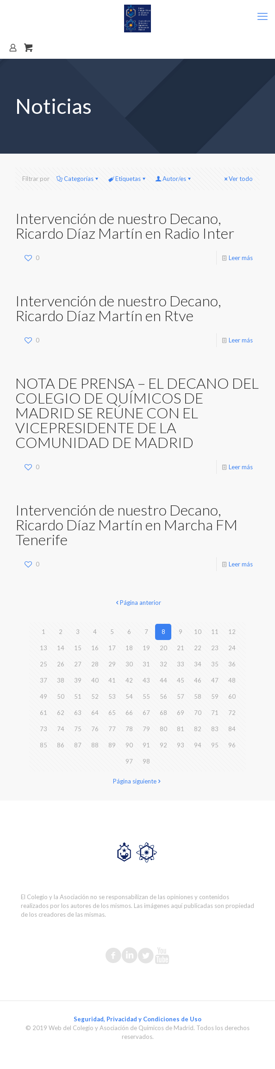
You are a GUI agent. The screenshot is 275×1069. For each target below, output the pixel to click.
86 (60, 745)
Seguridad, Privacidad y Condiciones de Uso (137, 1019)
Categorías (78, 178)
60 (232, 696)
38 (60, 680)
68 (163, 712)
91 (146, 745)
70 (197, 712)
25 (43, 664)
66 (129, 712)
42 (129, 680)
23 (215, 648)
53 (112, 696)
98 (146, 761)
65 (112, 712)
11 (215, 631)
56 (163, 696)
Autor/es (173, 178)
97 (129, 761)
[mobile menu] (262, 16)
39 (77, 680)
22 (197, 648)
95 (215, 745)
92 (163, 745)
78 (129, 729)
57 (180, 696)
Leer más (241, 257)
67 (146, 712)
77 (112, 729)
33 (180, 664)
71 (215, 712)
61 (43, 712)
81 (180, 729)
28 (95, 664)
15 (77, 648)
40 (95, 680)
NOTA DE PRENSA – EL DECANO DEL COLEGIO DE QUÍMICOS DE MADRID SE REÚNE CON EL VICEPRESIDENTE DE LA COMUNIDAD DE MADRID (137, 412)
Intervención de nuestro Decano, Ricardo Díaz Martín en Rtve (118, 308)
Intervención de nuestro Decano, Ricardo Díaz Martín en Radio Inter (124, 225)
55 (146, 696)
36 (232, 664)
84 (232, 729)
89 (112, 745)
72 (232, 712)
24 (232, 648)
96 (232, 745)
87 (77, 745)
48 (232, 680)
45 (180, 680)
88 (95, 745)
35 (215, 664)
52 (95, 696)
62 (60, 712)
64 (95, 712)
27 (77, 664)
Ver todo (238, 178)
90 (129, 745)
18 (129, 648)
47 (215, 680)
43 (146, 680)
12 (232, 631)
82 (197, 729)
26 (60, 664)
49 (43, 696)
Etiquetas (127, 178)
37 (43, 680)
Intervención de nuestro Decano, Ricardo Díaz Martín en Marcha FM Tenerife (126, 524)
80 (163, 729)
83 (215, 729)
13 (43, 648)
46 (197, 680)
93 (180, 745)
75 (77, 729)
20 (163, 648)
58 (197, 696)
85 (43, 745)
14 (60, 648)
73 (43, 729)
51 (77, 696)
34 (197, 664)
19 (146, 648)
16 (95, 648)
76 (95, 729)
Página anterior (137, 602)
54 (129, 696)
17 (112, 648)
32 (163, 664)
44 (163, 680)
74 (60, 729)
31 (146, 664)
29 (112, 664)
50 (60, 696)
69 (180, 712)
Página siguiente (137, 781)
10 (197, 631)
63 (77, 712)
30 (129, 664)
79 (146, 729)
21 (180, 648)
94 (197, 745)
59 (215, 696)
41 (112, 680)
